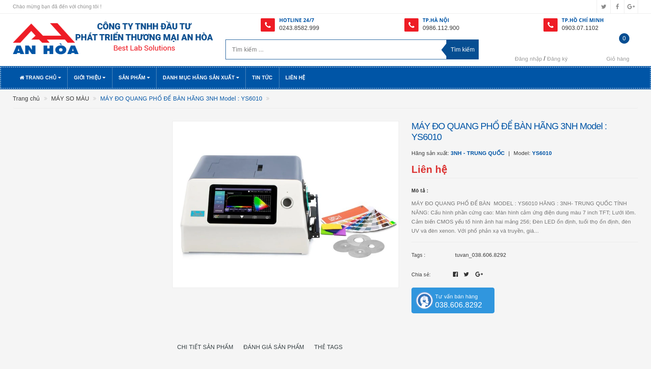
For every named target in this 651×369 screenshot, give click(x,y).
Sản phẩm (134, 78)
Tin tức (262, 78)
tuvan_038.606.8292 (480, 255)
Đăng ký (557, 59)
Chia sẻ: (421, 275)
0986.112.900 (441, 28)
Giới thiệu (90, 78)
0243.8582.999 (299, 28)
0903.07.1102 (580, 28)
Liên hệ (296, 78)
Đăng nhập (528, 59)
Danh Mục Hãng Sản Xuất (201, 78)
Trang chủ (40, 78)
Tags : (418, 255)
